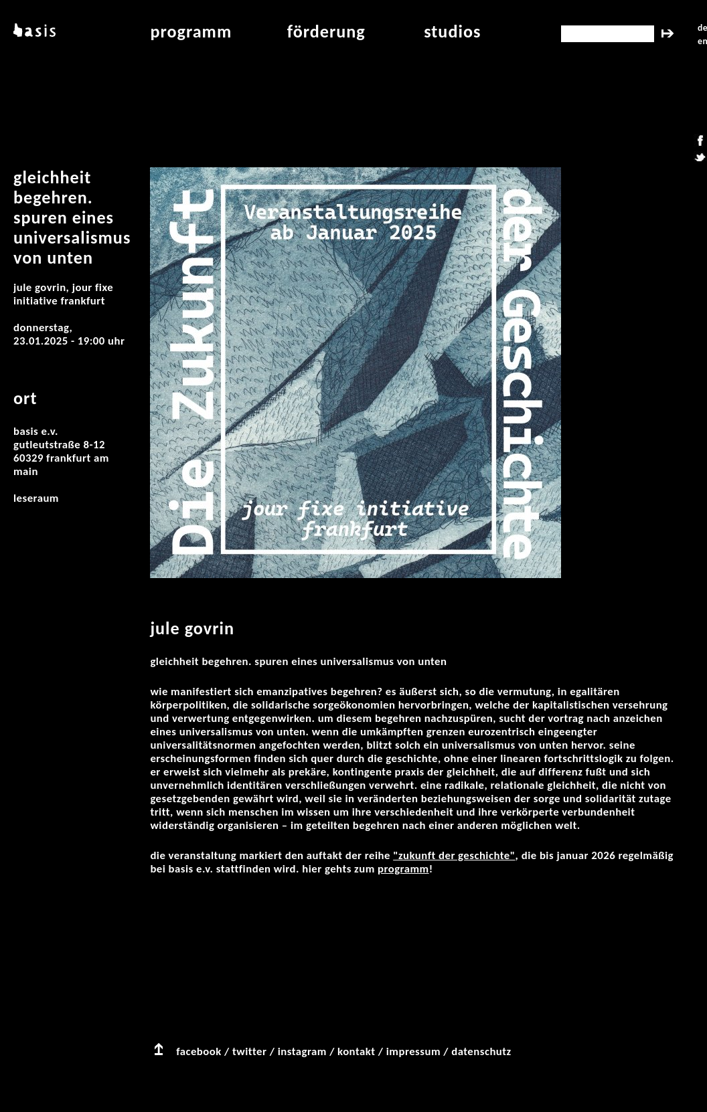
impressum (413, 1051)
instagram (302, 1051)
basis (33, 31)
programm (191, 31)
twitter (249, 1051)
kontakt (356, 1051)
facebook (199, 1051)
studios (452, 31)
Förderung (326, 31)
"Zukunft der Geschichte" (454, 855)
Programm (403, 869)
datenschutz (481, 1051)
